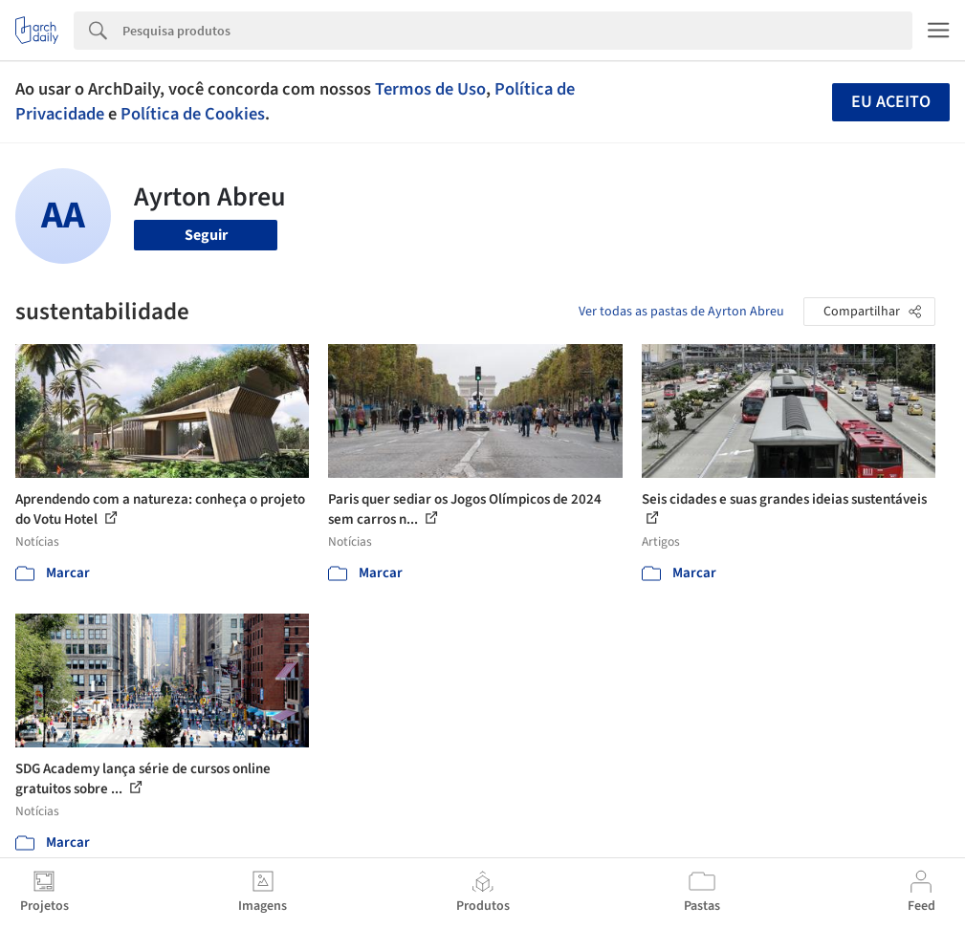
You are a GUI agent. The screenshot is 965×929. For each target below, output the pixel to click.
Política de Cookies (193, 113)
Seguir (206, 235)
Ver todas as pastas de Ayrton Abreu (681, 311)
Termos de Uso (430, 88)
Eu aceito (891, 102)
